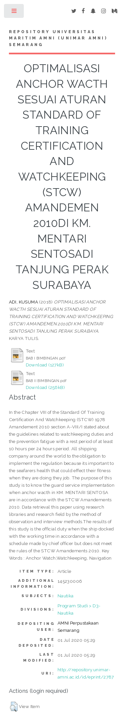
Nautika (66, 595)
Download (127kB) (45, 364)
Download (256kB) (45, 387)
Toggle (14, 12)
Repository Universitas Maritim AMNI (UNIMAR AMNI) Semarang (58, 38)
